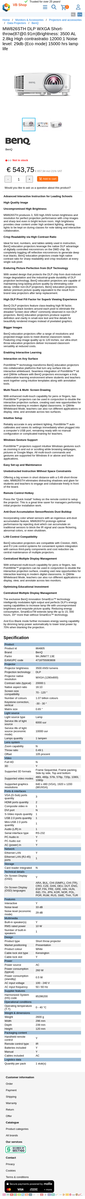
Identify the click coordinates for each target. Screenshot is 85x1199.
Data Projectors (16, 23)
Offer (9, 1116)
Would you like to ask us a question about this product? (38, 187)
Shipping (11, 1096)
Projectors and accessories (65, 19)
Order (9, 1083)
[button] (78, 58)
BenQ (35, 23)
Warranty (11, 1103)
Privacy (10, 1164)
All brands (12, 1135)
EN (80, 14)
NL (73, 14)
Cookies (11, 1170)
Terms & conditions (17, 1177)
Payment (11, 1090)
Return (10, 1109)
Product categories (17, 1128)
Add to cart (47, 179)
